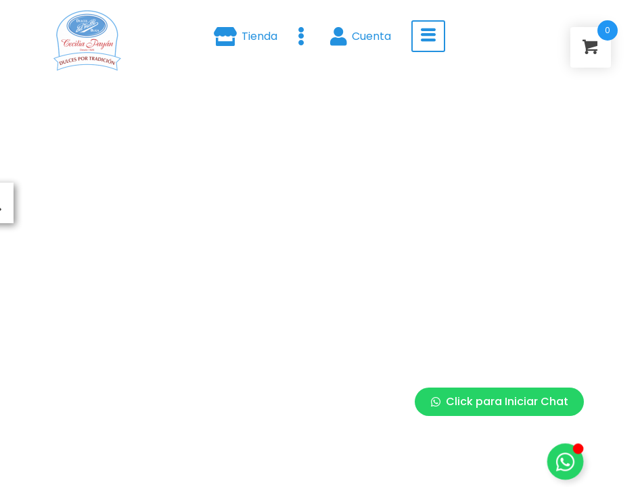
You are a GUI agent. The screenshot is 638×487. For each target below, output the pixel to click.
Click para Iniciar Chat (499, 401)
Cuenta (360, 36)
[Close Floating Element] (579, 148)
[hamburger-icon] (428, 36)
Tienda (245, 36)
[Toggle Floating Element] (565, 461)
